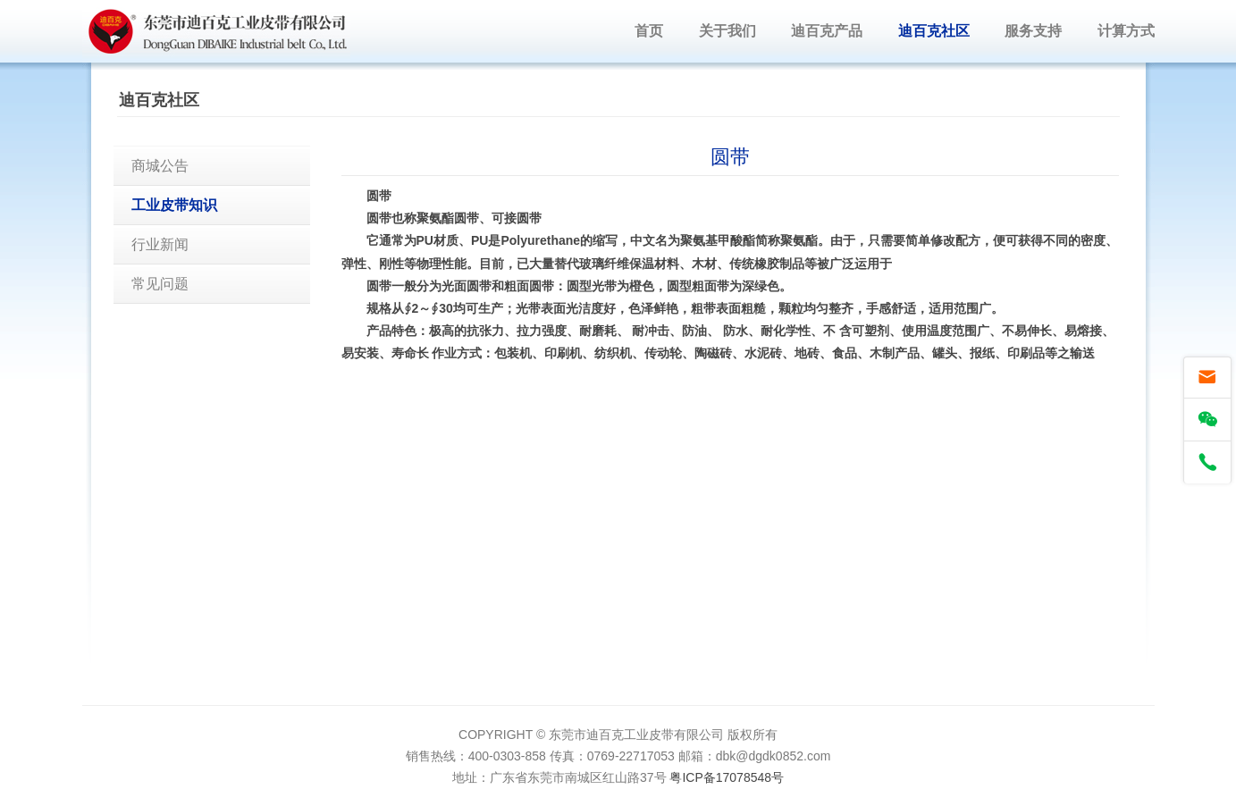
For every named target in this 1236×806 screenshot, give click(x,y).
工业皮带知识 (174, 205)
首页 (649, 30)
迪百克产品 (826, 30)
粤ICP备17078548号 (726, 777)
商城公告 (160, 165)
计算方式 (1126, 30)
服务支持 (1033, 30)
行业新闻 (160, 244)
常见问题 (160, 283)
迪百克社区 (934, 30)
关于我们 (727, 30)
